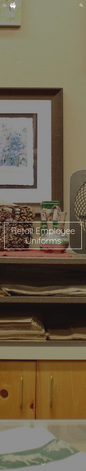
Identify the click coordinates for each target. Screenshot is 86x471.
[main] (43, 235)
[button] (4, 5)
